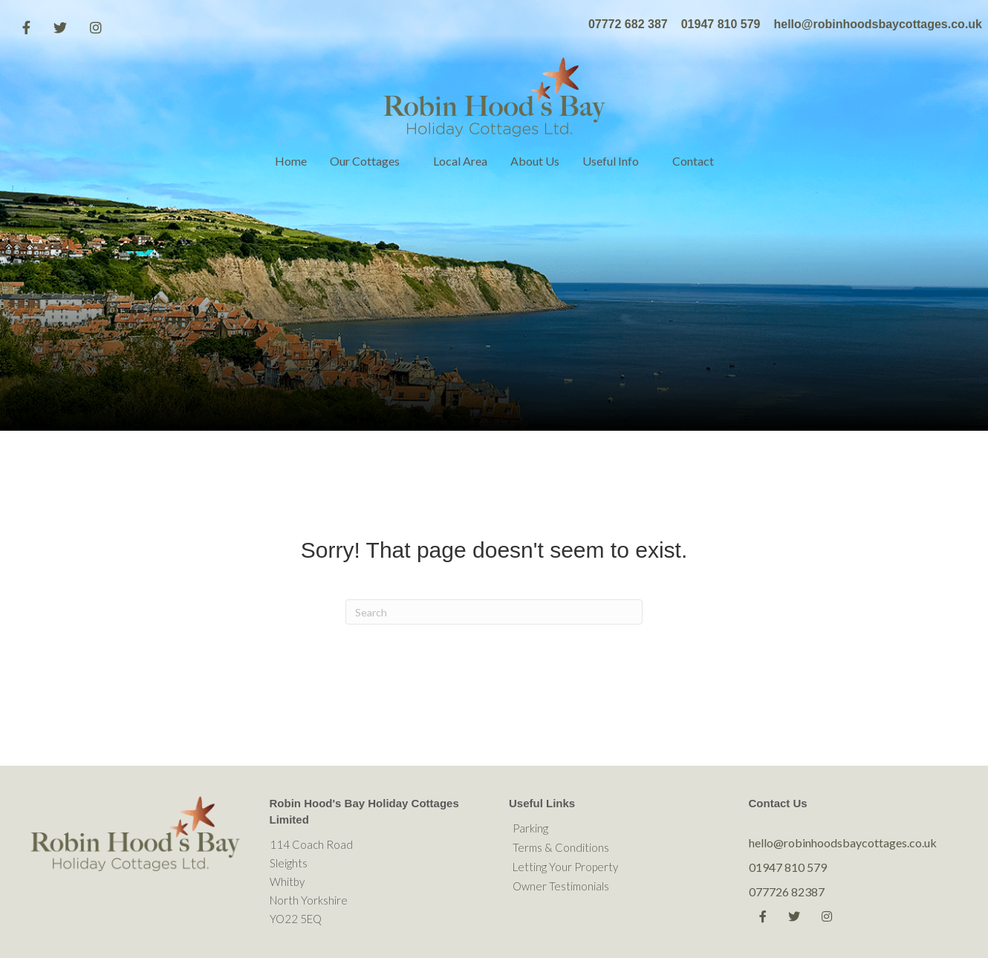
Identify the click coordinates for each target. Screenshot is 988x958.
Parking (530, 828)
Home (291, 161)
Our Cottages (365, 161)
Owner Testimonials (561, 886)
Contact (693, 161)
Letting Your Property (565, 866)
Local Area (460, 161)
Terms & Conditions (561, 847)
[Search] (494, 612)
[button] (410, 161)
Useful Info (610, 161)
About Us (534, 161)
